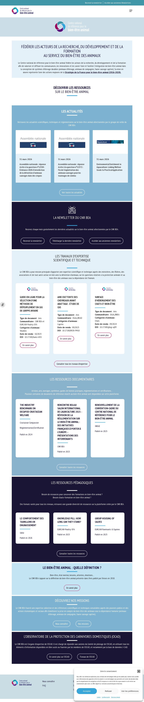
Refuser (108, 691)
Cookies (99, 697)
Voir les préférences (130, 691)
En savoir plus (28, 345)
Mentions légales (115, 697)
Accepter (87, 691)
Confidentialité (106, 697)
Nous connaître (48, 681)
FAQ (44, 685)
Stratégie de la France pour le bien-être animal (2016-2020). (93, 72)
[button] (138, 671)
